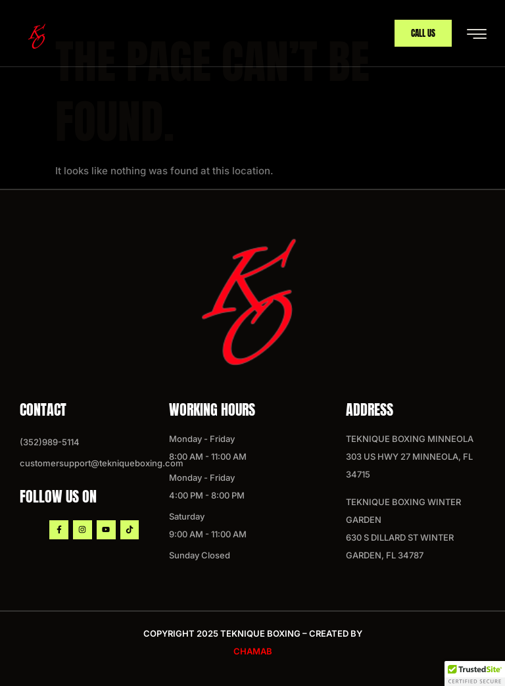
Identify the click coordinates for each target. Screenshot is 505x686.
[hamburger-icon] (476, 34)
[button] (475, 673)
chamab (252, 651)
